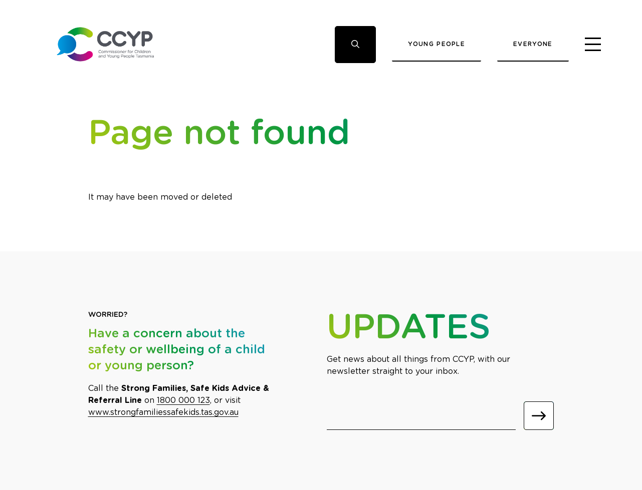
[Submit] (539, 415)
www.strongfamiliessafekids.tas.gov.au (163, 412)
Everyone (532, 44)
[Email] (421, 415)
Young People (436, 44)
